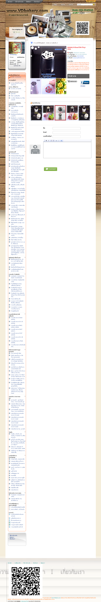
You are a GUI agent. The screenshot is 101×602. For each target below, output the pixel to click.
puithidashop (20, 57)
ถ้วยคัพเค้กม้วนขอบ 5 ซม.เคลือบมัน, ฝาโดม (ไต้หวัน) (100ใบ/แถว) (16, 289)
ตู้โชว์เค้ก (13, 93)
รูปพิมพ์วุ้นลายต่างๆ (16, 518)
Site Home (35, 36)
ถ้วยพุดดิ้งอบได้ (15, 311)
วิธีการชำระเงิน (13, 535)
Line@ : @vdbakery (16, 77)
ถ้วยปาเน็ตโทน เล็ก (15, 299)
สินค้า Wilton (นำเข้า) (16, 239)
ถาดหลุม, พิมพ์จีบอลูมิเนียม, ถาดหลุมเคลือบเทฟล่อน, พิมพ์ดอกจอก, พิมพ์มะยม (18, 123)
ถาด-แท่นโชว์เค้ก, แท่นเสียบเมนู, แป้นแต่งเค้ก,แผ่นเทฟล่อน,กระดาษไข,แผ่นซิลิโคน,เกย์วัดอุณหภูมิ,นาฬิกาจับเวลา (18, 200)
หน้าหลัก (10, 563)
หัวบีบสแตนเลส (15, 153)
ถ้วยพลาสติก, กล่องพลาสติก (18, 459)
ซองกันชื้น (13, 475)
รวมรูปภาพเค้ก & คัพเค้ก (17, 524)
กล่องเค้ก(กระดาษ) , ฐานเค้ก (18, 429)
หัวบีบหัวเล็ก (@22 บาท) (17, 158)
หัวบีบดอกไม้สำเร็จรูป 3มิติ (17, 156)
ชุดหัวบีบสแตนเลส (15, 164)
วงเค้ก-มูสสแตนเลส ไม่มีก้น (17, 131)
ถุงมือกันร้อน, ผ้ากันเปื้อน (17, 237)
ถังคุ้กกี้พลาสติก (15, 487)
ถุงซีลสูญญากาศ (15, 473)
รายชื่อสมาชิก (17, 563)
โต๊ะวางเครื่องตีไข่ (15, 96)
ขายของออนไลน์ (24, 601)
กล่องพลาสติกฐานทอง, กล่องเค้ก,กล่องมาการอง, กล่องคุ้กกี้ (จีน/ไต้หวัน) (18, 405)
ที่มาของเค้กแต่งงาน (16, 520)
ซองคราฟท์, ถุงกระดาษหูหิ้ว (18, 477)
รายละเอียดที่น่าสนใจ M (17, 527)
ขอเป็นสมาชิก (17, 65)
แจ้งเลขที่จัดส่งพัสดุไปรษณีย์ (18, 507)
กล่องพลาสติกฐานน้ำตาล (17, 461)
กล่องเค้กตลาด (14, 490)
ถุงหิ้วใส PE (14, 471)
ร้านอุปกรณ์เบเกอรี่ (15, 522)
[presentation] (57, 162)
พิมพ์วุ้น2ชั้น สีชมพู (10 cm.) (18, 267)
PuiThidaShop (13, 54)
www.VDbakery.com (56, 597)
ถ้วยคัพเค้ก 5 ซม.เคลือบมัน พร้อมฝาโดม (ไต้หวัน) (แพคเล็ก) (18, 295)
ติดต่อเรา (12, 537)
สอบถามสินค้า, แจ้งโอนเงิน (17, 509)
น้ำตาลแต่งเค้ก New (16, 353)
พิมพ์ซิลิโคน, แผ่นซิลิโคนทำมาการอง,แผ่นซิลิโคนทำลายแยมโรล (18, 147)
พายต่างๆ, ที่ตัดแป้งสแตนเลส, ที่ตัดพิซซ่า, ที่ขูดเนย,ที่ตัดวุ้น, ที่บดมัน (17, 211)
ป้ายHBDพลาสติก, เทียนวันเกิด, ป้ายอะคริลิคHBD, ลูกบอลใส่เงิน (17, 384)
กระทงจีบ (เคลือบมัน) (16, 305)
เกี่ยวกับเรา (12, 539)
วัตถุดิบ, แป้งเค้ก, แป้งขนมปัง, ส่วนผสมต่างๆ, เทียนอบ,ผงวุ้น (18, 435)
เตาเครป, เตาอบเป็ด (16, 88)
